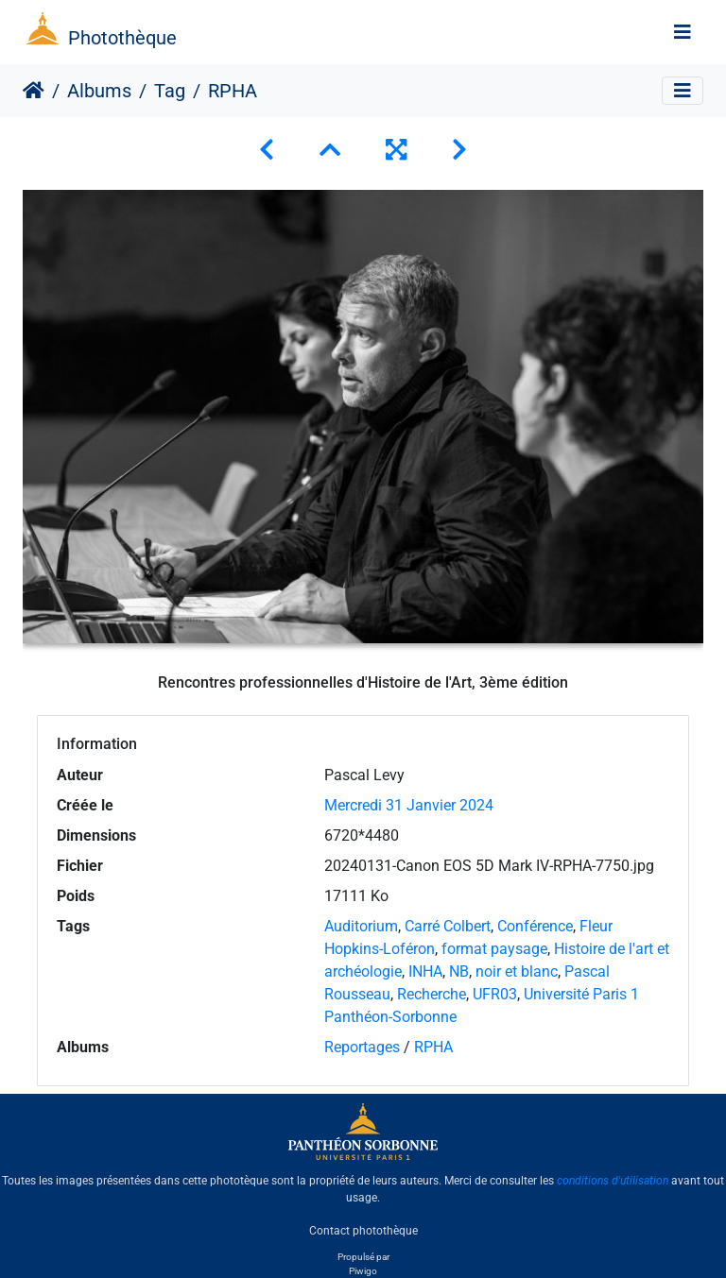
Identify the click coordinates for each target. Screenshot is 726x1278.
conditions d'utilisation (612, 1180)
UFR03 (495, 994)
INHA (425, 971)
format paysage (494, 949)
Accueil (33, 91)
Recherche (431, 994)
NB (459, 971)
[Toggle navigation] (682, 32)
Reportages (362, 1047)
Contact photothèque (363, 1229)
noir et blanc (516, 971)
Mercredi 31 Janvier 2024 (408, 805)
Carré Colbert (448, 926)
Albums (99, 90)
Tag (169, 90)
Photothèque (122, 37)
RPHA (433, 1047)
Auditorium (361, 926)
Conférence (535, 926)
